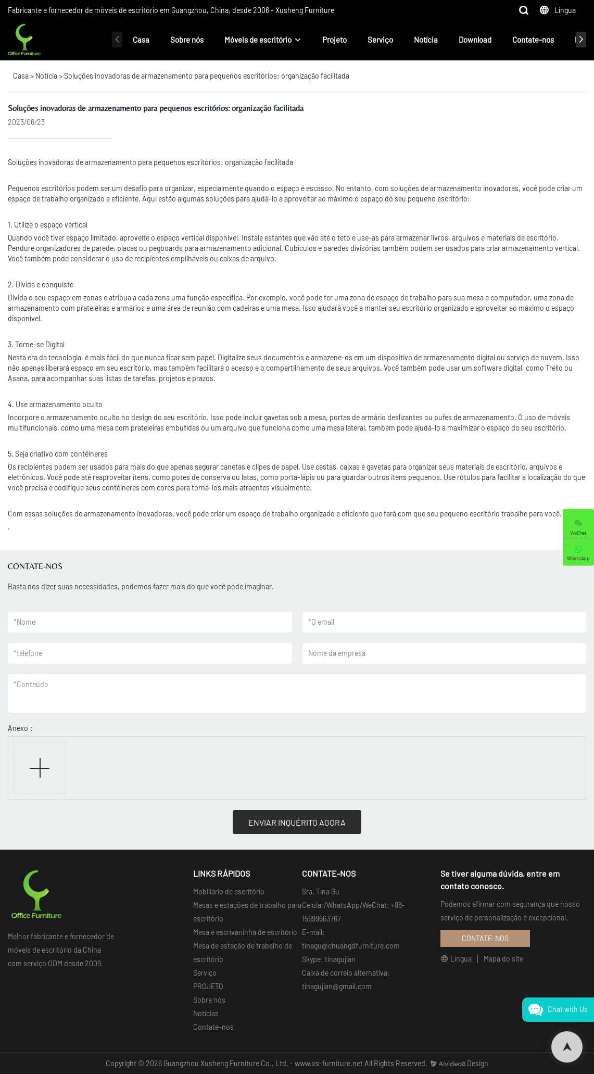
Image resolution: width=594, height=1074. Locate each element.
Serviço (380, 39)
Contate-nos (533, 39)
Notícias (206, 1013)
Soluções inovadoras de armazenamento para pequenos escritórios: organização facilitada (206, 75)
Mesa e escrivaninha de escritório (245, 932)
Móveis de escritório (258, 39)
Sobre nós (187, 39)
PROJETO (208, 986)
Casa (141, 39)
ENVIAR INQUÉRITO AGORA (297, 822)
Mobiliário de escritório (228, 891)
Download (475, 39)
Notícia (426, 39)
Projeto (334, 39)
